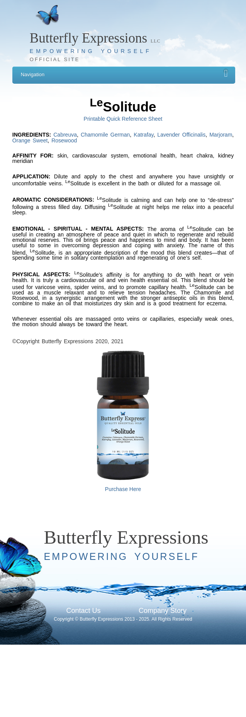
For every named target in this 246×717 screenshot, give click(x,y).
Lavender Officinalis (181, 135)
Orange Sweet (30, 140)
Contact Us (83, 610)
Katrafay (143, 135)
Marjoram (220, 135)
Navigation (125, 72)
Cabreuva (65, 135)
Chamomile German (105, 135)
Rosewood (64, 140)
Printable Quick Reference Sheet (123, 119)
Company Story (163, 610)
